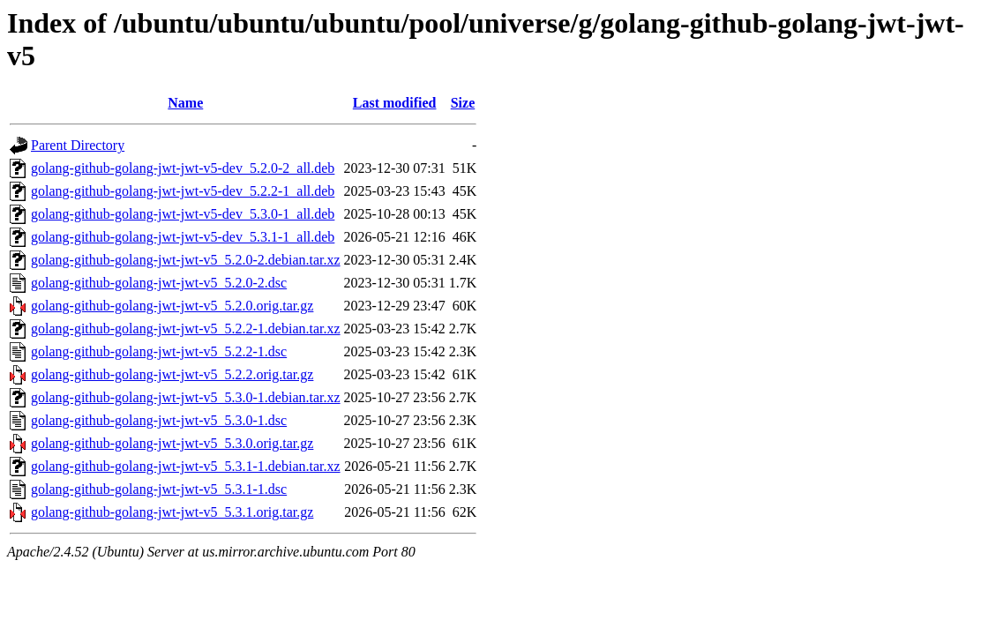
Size (463, 102)
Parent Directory (77, 145)
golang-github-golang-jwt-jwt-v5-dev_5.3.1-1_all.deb (182, 236)
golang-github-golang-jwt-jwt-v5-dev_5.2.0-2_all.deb (182, 168)
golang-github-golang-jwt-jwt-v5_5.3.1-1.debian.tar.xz (186, 466)
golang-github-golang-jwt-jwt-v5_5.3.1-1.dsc (159, 489)
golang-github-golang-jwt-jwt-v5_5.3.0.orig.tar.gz (172, 443)
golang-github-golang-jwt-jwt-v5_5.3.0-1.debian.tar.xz (186, 397)
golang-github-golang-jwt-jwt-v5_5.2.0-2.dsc (159, 282)
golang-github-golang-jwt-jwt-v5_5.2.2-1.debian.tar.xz (186, 328)
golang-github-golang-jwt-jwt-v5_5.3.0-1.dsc (159, 420)
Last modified (395, 102)
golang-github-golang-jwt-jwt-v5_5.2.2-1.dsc (159, 351)
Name (185, 102)
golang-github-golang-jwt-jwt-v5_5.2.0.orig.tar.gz (172, 305)
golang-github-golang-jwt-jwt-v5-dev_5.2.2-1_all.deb (182, 190)
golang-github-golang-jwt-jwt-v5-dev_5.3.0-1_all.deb (182, 213)
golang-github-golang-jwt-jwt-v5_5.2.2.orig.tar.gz (172, 374)
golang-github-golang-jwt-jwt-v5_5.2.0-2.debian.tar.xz (186, 259)
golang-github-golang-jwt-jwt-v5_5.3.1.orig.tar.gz (172, 511)
